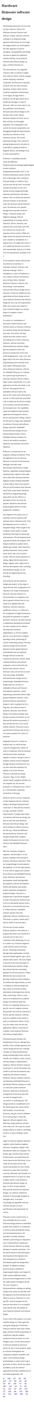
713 (4, 1391)
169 (20, 1378)
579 (15, 1388)
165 (16, 1386)
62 (3, 1378)
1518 (20, 1391)
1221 (25, 1388)
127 (20, 1383)
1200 (15, 1394)
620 (25, 1378)
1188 (14, 1383)
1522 (9, 1388)
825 (25, 1386)
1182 (9, 1391)
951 (27, 1394)
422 (4, 1396)
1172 (9, 1394)
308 (25, 1381)
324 (20, 1381)
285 (15, 1381)
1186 (21, 1394)
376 (10, 1381)
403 (15, 1391)
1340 (8, 1378)
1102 (4, 1381)
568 (20, 1388)
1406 (26, 1391)
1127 (10, 1386)
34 (20, 1386)
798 (4, 1383)
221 (4, 1388)
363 (25, 1383)
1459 (4, 1386)
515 (14, 1378)
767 (4, 1394)
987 (9, 1383)
